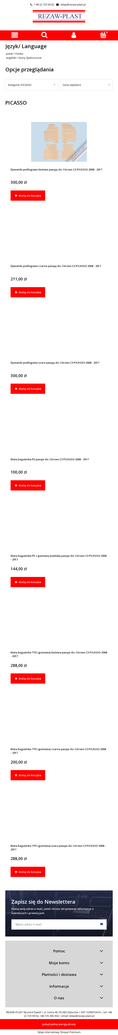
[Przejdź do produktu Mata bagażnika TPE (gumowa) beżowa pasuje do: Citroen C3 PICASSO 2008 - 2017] (59, 625)
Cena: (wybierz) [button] (72, 85)
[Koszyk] (103, 34)
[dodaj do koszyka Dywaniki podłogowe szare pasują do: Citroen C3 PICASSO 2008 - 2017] (28, 389)
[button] (14, 35)
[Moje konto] (73, 35)
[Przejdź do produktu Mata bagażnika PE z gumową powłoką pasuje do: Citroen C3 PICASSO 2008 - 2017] (59, 528)
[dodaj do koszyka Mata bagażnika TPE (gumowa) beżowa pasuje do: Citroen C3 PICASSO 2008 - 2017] (28, 678)
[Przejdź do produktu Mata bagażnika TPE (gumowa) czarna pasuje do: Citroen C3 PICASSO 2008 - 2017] (59, 721)
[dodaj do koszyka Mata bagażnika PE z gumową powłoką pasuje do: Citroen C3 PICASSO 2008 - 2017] (28, 582)
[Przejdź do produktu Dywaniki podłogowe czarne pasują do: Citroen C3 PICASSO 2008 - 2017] (59, 238)
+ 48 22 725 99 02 (42, 4)
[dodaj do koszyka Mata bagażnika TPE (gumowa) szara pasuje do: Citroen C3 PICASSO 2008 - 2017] (28, 872)
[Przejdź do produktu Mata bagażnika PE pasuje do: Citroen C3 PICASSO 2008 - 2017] (59, 432)
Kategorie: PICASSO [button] (19, 85)
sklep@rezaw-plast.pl (71, 4)
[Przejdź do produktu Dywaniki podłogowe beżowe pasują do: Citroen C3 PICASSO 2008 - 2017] (59, 142)
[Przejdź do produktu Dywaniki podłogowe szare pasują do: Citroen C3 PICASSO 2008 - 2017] (59, 335)
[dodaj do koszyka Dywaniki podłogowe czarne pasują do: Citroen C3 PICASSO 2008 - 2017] (28, 292)
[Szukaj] (44, 34)
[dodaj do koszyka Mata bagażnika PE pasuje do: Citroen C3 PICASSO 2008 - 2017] (28, 485)
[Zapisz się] (101, 924)
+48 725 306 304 (49, 1016)
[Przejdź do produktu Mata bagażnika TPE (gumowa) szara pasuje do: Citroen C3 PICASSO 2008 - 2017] (59, 818)
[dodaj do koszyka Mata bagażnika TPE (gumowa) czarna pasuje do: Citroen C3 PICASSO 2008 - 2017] (28, 775)
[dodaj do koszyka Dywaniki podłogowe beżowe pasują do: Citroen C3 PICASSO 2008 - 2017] (28, 195)
